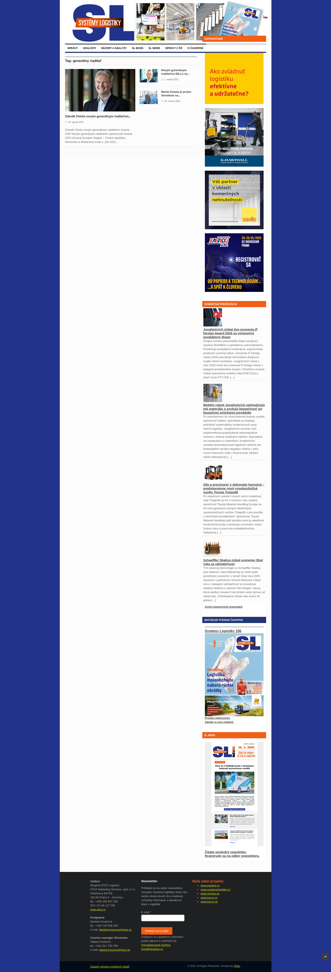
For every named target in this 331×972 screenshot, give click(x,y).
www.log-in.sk (209, 901)
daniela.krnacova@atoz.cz (115, 929)
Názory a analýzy (114, 48)
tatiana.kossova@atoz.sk (114, 949)
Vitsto (237, 966)
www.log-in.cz (209, 897)
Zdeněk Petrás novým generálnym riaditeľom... (98, 116)
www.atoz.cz (98, 909)
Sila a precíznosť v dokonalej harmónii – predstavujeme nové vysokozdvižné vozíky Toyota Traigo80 (233, 488)
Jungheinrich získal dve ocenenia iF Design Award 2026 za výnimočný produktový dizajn (230, 333)
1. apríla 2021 (171, 79)
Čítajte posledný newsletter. (226, 852)
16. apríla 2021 (76, 122)
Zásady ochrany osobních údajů (109, 966)
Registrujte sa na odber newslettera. (232, 856)
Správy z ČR (173, 48)
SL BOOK (137, 48)
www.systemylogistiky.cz (216, 889)
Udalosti (89, 48)
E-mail (146, 912)
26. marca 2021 (172, 101)
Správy (72, 48)
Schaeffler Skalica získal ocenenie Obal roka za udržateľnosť (233, 562)
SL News (154, 48)
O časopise (195, 48)
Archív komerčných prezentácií (224, 606)
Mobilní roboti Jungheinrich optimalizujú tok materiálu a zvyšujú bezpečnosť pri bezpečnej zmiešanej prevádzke (234, 408)
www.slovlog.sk (210, 893)
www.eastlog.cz (210, 885)
